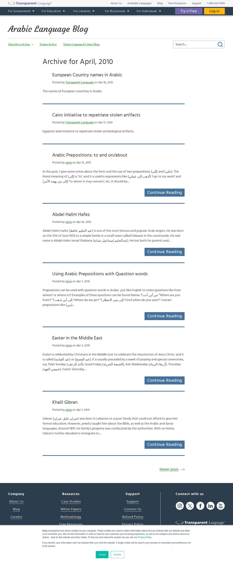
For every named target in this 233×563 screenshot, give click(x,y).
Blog (16, 509)
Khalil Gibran (65, 402)
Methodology (70, 517)
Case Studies (71, 501)
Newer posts (169, 469)
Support (133, 501)
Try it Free (189, 11)
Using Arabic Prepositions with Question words (100, 273)
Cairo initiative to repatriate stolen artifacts (96, 115)
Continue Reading (164, 192)
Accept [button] (102, 554)
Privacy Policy (144, 537)
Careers (16, 517)
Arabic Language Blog (48, 29)
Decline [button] (117, 554)
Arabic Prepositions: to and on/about (89, 155)
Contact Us (132, 509)
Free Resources (70, 524)
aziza (69, 162)
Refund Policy (132, 517)
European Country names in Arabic (87, 75)
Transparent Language (80, 82)
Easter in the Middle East (77, 338)
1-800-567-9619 (216, 3)
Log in (214, 11)
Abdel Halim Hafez (71, 214)
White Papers (71, 509)
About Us (16, 501)
